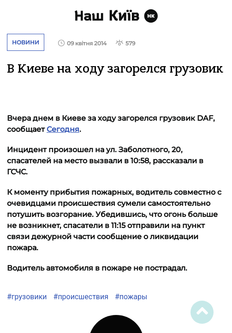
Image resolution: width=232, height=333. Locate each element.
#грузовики (27, 296)
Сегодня (63, 129)
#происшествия (80, 296)
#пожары (130, 296)
